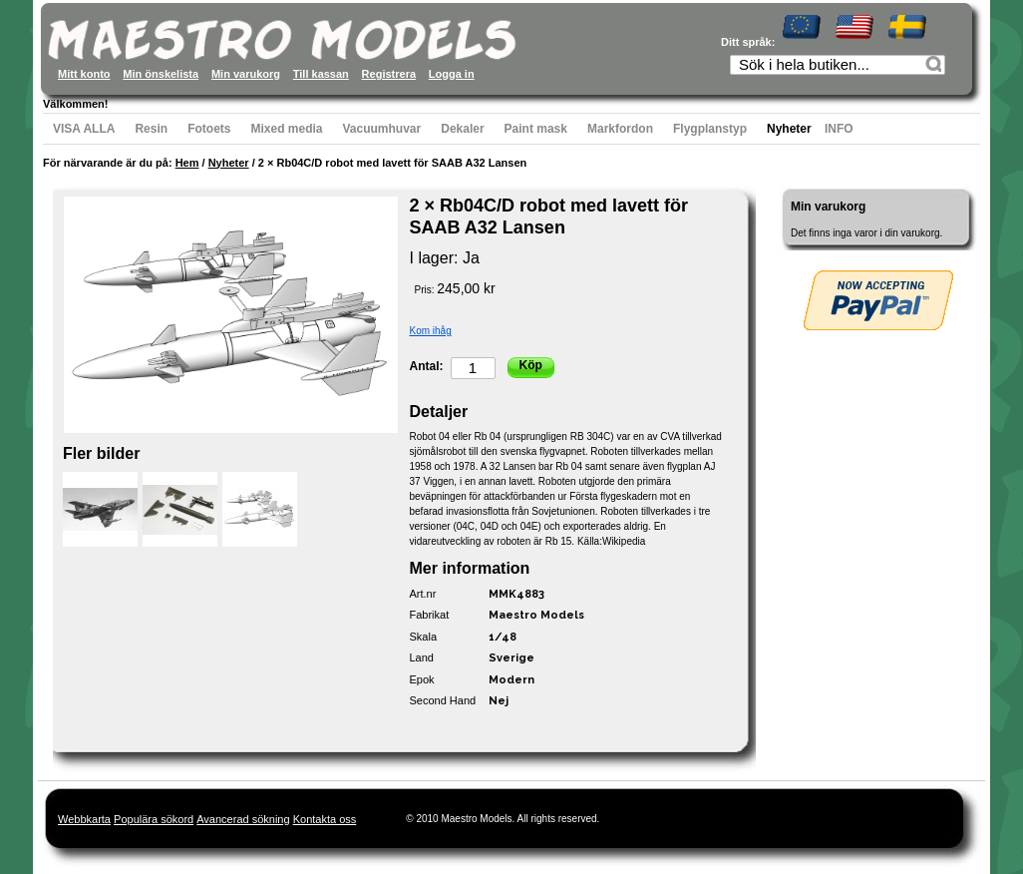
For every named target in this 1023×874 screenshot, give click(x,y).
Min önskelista (160, 74)
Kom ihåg (431, 330)
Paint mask (536, 129)
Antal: (427, 366)
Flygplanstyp (710, 129)
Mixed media (286, 129)
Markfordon (620, 129)
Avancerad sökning (242, 819)
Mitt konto (84, 74)
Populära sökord (153, 819)
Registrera (389, 74)
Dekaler (462, 129)
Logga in (452, 74)
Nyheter (789, 129)
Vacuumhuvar (382, 129)
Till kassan (321, 74)
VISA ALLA (84, 129)
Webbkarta (84, 819)
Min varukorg (245, 74)
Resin (151, 129)
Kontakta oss (325, 819)
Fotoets (208, 129)
